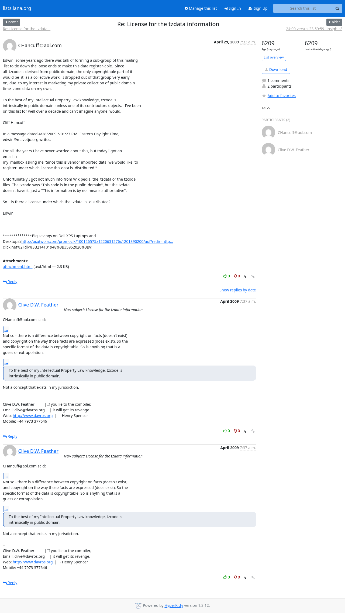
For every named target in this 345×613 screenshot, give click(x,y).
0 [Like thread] (227, 275)
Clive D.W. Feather (38, 304)
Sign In (233, 8)
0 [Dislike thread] (237, 275)
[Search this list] (303, 8)
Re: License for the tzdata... (27, 28)
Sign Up (258, 8)
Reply (10, 281)
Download (276, 69)
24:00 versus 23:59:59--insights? (314, 28)
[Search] (337, 8)
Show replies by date (237, 289)
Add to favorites (279, 95)
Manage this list (201, 8)
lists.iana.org (17, 8)
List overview (274, 57)
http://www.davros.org (33, 415)
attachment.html (18, 266)
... (6, 329)
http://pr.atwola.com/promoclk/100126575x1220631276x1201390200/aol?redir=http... (97, 241)
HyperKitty (173, 605)
